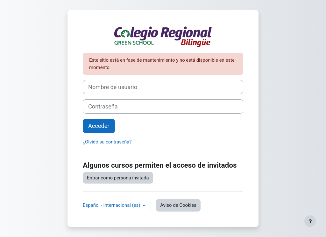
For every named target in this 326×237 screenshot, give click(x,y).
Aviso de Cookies (178, 205)
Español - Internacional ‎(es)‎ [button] (112, 205)
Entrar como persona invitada (118, 178)
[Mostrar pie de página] (310, 221)
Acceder (99, 125)
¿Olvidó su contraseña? (107, 142)
